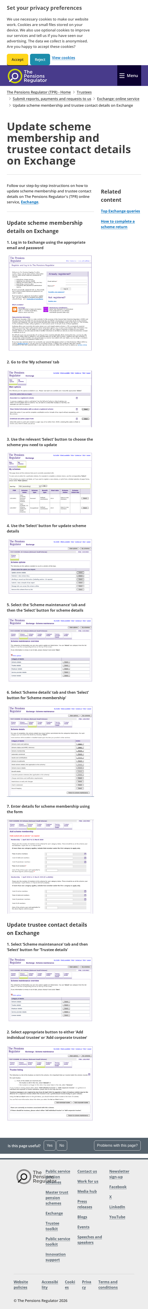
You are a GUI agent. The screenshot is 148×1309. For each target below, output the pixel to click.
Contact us (87, 1171)
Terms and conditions (108, 1284)
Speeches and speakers (89, 1239)
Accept (17, 59)
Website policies (21, 1284)
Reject (40, 59)
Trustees (84, 92)
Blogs (82, 1216)
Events (83, 1226)
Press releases (84, 1204)
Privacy (86, 1284)
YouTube (117, 1216)
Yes (50, 1145)
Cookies (70, 1284)
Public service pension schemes (58, 1177)
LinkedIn (117, 1206)
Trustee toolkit (52, 1226)
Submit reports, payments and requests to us (52, 98)
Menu (132, 75)
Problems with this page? (117, 1145)
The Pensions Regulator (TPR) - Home (39, 92)
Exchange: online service (118, 98)
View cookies (63, 58)
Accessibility (50, 1284)
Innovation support (56, 1257)
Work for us (87, 1181)
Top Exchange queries (120, 211)
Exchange (29, 201)
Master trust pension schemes (57, 1198)
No (61, 1145)
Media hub (87, 1191)
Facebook (118, 1186)
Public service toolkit (58, 1241)
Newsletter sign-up (119, 1174)
